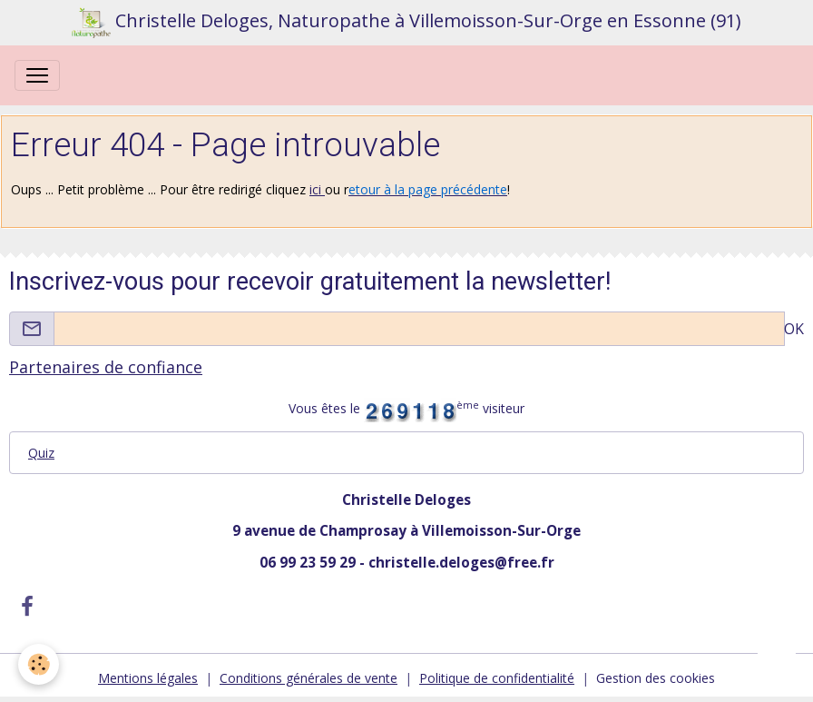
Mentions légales (148, 678)
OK (794, 329)
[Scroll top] (776, 665)
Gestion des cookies (655, 678)
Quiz (41, 452)
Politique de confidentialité (496, 678)
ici (317, 189)
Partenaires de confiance (105, 367)
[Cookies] (38, 664)
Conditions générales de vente (308, 678)
